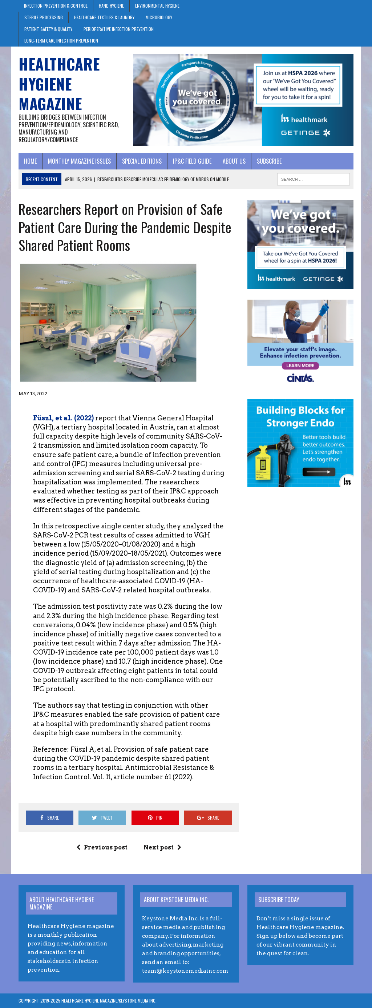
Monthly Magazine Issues (79, 161)
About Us (234, 161)
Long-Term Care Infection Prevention (61, 40)
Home (30, 161)
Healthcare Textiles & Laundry (104, 17)
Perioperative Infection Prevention (119, 29)
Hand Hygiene (111, 6)
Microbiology (159, 17)
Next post (162, 847)
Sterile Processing (43, 17)
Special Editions (142, 161)
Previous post (102, 847)
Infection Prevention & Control (56, 6)
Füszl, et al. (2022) (63, 418)
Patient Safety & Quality (48, 29)
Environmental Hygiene (157, 6)
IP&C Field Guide (192, 161)
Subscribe (269, 161)
